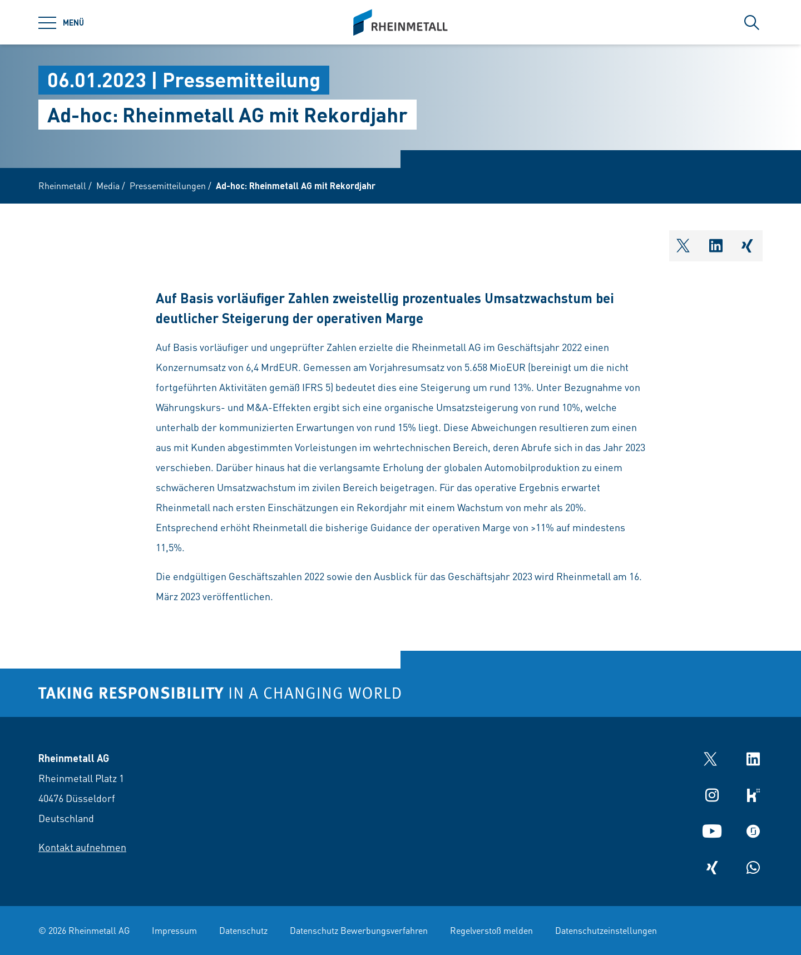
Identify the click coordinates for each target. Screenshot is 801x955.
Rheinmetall (62, 185)
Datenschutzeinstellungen (606, 930)
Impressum (174, 930)
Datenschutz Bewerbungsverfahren (359, 930)
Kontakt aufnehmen (82, 846)
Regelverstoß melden (491, 930)
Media (108, 185)
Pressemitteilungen (168, 185)
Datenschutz (243, 930)
